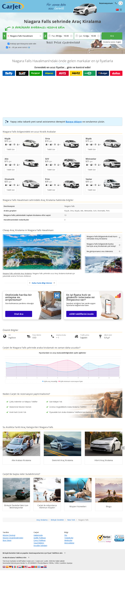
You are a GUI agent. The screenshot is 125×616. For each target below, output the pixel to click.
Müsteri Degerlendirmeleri (13, 538)
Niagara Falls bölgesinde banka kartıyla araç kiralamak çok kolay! (101, 245)
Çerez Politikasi (40, 540)
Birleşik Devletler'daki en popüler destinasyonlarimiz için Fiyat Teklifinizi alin (32, 553)
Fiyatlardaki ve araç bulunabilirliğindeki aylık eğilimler (62, 353)
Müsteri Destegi (9, 535)
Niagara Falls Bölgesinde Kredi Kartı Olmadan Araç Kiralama (102, 237)
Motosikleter (69, 543)
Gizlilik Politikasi (40, 538)
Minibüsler (68, 540)
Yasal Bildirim (39, 543)
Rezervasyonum (106, 3)
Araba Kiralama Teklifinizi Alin (14, 557)
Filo (65, 535)
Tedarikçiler (68, 538)
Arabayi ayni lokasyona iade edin (23, 43)
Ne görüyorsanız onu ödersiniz (100, 251)
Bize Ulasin (7, 540)
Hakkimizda (38, 535)
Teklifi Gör (11, 149)
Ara (112, 35)
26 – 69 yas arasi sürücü (19, 47)
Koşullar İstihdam (40, 545)
